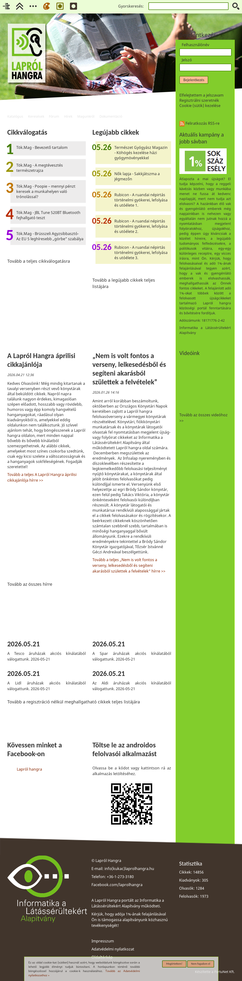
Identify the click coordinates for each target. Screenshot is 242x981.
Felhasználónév (195, 44)
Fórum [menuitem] (54, 110)
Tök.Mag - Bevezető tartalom (42, 147)
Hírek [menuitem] (68, 110)
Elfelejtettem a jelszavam (201, 95)
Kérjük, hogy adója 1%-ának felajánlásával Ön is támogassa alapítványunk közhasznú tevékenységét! (129, 919)
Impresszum (102, 941)
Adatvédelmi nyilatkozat (112, 949)
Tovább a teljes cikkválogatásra (38, 261)
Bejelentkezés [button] (193, 80)
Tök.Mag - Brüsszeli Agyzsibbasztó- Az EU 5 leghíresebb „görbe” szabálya (49, 236)
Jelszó (187, 59)
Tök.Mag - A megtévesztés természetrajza (39, 168)
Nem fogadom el (200, 963)
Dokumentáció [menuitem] (110, 110)
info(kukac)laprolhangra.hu (129, 868)
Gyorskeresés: (131, 6)
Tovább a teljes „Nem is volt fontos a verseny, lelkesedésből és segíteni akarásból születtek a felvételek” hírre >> (128, 565)
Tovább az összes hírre (29, 584)
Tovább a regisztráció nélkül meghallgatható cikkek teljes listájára (73, 702)
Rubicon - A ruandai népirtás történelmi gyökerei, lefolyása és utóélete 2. (141, 226)
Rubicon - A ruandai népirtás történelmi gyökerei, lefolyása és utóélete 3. (141, 252)
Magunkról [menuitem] (86, 110)
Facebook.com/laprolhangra (117, 884)
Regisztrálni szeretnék (199, 100)
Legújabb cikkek (115, 132)
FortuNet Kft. (224, 971)
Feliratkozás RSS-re (199, 123)
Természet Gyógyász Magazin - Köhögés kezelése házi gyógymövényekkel (141, 152)
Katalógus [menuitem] (15, 110)
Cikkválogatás (27, 132)
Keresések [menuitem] (36, 110)
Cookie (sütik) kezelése (199, 105)
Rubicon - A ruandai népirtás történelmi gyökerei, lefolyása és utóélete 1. (141, 200)
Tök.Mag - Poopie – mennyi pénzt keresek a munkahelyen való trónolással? (45, 191)
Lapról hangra (29, 769)
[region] (89, 477)
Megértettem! (174, 963)
